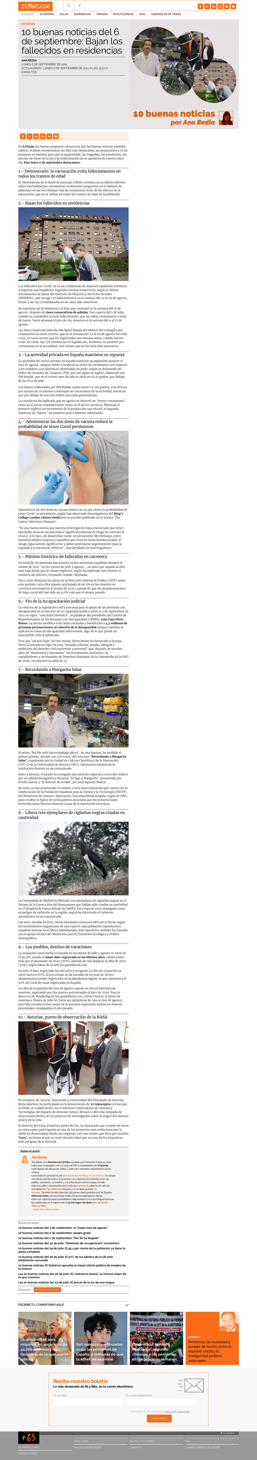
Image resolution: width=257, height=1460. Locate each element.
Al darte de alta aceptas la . (160, 1411)
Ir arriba (227, 1433)
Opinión (102, 15)
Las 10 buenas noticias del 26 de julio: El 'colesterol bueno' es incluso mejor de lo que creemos (72, 1275)
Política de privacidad (88, 1447)
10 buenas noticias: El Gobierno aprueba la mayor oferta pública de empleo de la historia (72, 1267)
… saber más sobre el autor (45, 1209)
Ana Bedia (29, 60)
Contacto (136, 1447)
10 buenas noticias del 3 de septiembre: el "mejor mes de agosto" (63, 1227)
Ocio (142, 15)
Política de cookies (142, 1441)
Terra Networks (54, 1189)
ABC (94, 1202)
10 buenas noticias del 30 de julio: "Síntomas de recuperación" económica (68, 1243)
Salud (63, 15)
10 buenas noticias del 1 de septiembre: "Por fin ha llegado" (58, 1238)
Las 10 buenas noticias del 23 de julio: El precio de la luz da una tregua (66, 1282)
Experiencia (82, 15)
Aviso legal (81, 1441)
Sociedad (27, 15)
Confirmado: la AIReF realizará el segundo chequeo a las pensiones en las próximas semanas (156, 1349)
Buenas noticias (47, 1289)
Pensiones (84, 1328)
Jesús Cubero (198, 1360)
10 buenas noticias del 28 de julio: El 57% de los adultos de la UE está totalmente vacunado (65, 1258)
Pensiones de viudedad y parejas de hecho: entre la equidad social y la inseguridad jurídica (211, 1346)
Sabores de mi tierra (166, 15)
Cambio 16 (82, 1185)
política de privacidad (176, 1411)
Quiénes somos (27, 1453)
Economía (47, 15)
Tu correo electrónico (139, 1395)
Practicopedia (123, 15)
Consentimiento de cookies (203, 1447)
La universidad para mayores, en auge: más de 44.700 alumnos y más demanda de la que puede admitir (43, 1346)
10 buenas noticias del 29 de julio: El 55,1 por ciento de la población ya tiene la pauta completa (71, 1250)
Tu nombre (60, 1395)
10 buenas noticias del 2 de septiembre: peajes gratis (54, 1233)
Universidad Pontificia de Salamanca (84, 1175)
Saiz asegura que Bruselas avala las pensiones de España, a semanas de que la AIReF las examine (98, 1346)
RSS (188, 1441)
